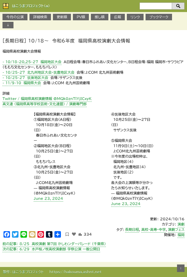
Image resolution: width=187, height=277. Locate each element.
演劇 (181, 224)
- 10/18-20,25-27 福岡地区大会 (31, 62)
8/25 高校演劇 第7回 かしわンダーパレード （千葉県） (54, 244)
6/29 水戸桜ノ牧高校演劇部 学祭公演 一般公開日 (51, 249)
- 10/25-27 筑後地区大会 (25, 77)
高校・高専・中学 (153, 229)
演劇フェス (176, 229)
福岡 (181, 235)
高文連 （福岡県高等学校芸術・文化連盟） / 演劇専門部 (44, 104)
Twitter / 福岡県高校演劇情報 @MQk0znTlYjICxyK (47, 99)
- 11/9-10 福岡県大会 (21, 83)
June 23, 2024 (48, 198)
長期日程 (132, 229)
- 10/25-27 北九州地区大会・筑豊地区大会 (38, 72)
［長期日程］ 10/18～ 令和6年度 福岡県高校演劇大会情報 (66, 40)
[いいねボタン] (74, 234)
